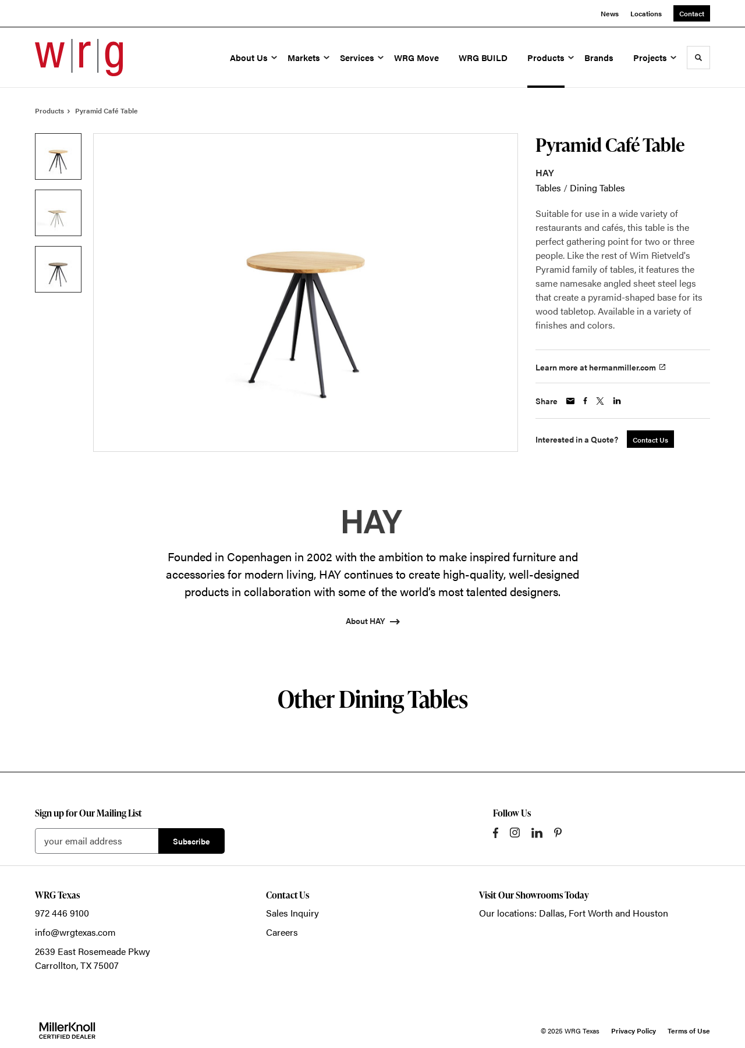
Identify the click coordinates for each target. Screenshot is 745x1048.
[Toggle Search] (698, 57)
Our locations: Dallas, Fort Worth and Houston (573, 912)
